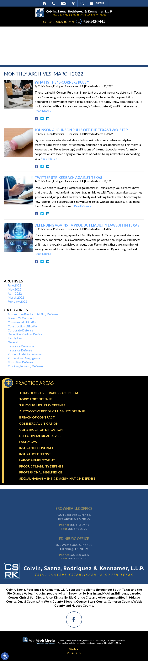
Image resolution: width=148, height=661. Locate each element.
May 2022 (14, 289)
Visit (73, 3)
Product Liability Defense (24, 354)
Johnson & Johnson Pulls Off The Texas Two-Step (81, 130)
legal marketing (86, 643)
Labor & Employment (37, 460)
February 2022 (17, 301)
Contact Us (74, 653)
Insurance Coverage (21, 346)
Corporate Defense (20, 330)
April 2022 (15, 293)
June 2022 (14, 285)
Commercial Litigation (22, 322)
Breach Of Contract (21, 318)
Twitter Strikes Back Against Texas (68, 177)
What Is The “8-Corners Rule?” (62, 82)
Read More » (43, 111)
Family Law (15, 338)
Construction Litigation (23, 326)
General (13, 342)
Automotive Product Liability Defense (33, 314)
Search (82, 3)
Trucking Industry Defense (25, 366)
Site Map (74, 649)
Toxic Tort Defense (20, 362)
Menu (100, 3)
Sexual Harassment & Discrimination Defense (57, 478)
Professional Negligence (24, 358)
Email (63, 3)
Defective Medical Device (25, 334)
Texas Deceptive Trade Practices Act (50, 393)
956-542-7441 (94, 21)
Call (53, 3)
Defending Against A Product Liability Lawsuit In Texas (87, 225)
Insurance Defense (20, 350)
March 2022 (16, 297)
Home (44, 3)
